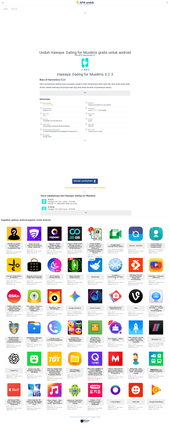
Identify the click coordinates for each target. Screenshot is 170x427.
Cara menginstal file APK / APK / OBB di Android (85, 188)
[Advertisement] (99, 32)
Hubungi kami (74, 417)
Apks (6, 9)
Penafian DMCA (95, 417)
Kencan (14, 9)
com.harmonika (48, 105)
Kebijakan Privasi (84, 417)
